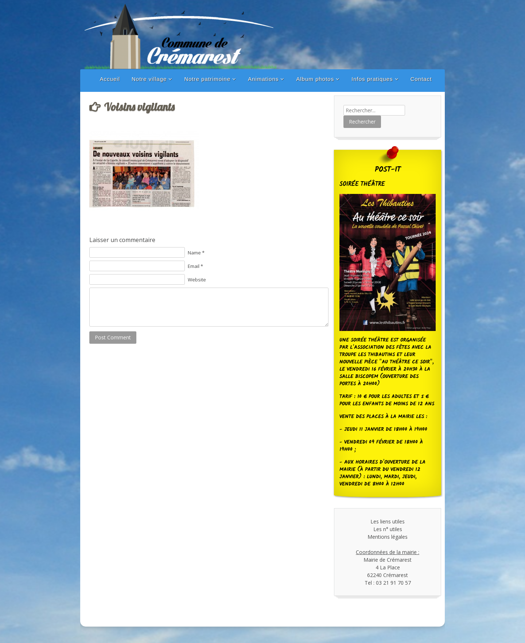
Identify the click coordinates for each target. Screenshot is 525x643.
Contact (421, 79)
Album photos (315, 79)
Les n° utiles (387, 529)
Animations (263, 79)
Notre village (149, 79)
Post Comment (113, 337)
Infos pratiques (372, 79)
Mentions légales (388, 536)
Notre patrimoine (207, 79)
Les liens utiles (387, 521)
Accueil (110, 79)
